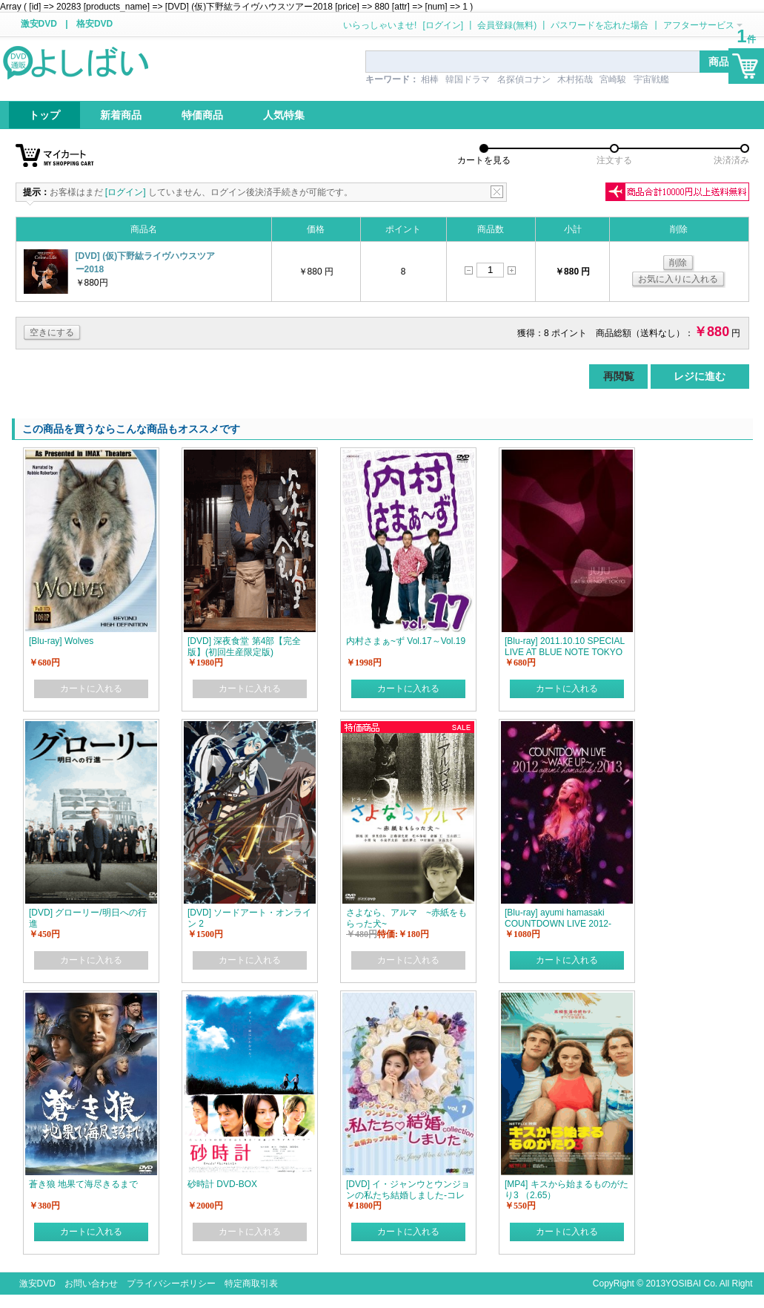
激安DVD (39, 24)
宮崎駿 (612, 79)
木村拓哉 (575, 79)
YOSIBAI (683, 1283)
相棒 (430, 79)
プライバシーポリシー (171, 1283)
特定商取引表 (251, 1283)
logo (77, 62)
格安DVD (94, 24)
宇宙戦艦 (651, 79)
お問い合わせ (91, 1283)
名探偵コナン (524, 79)
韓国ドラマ (467, 79)
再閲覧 (618, 376)
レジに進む (699, 376)
